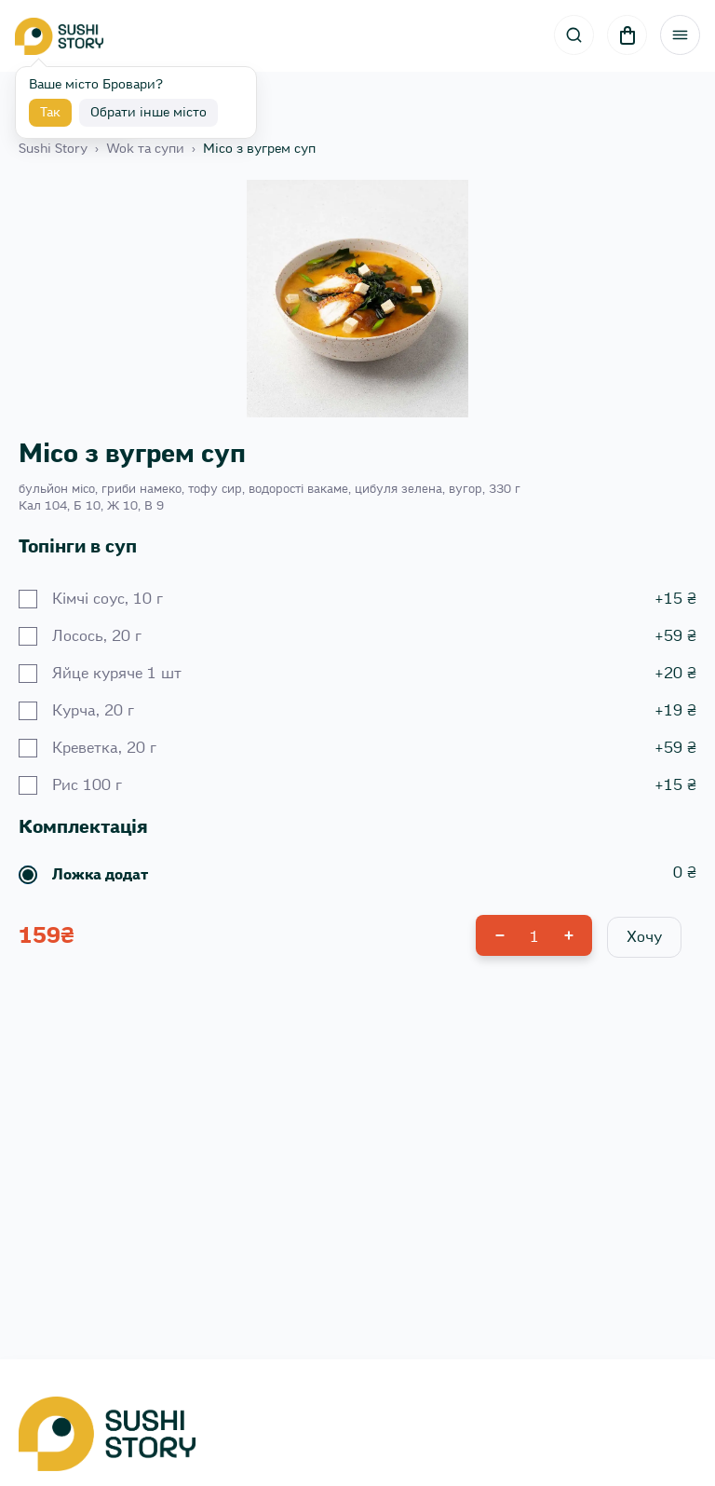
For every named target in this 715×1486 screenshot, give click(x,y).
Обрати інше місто (148, 112)
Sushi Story (53, 149)
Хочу (644, 937)
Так (50, 112)
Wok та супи (145, 149)
